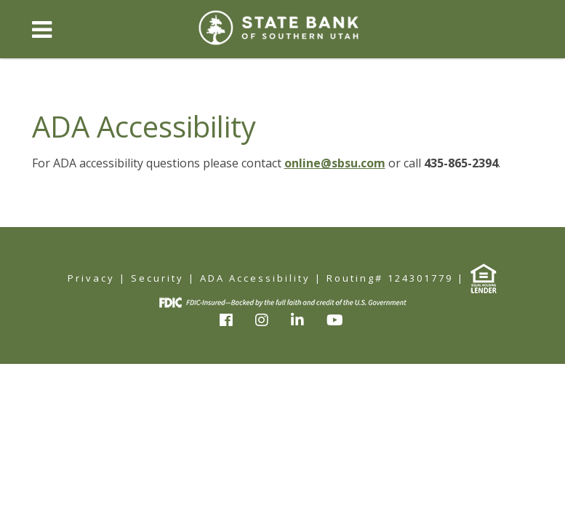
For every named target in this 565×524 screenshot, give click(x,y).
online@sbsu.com (334, 163)
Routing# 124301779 (389, 278)
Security (157, 278)
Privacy (91, 278)
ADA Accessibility (255, 278)
